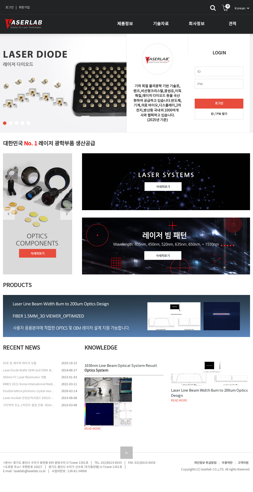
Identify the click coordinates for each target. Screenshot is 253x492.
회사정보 (197, 24)
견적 (232, 24)
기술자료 (161, 24)
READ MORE (92, 428)
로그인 (9, 7)
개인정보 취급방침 (205, 463)
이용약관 (227, 463)
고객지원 (243, 463)
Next (66, 214)
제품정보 (125, 24)
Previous (9, 214)
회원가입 (24, 7)
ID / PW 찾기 (219, 114)
